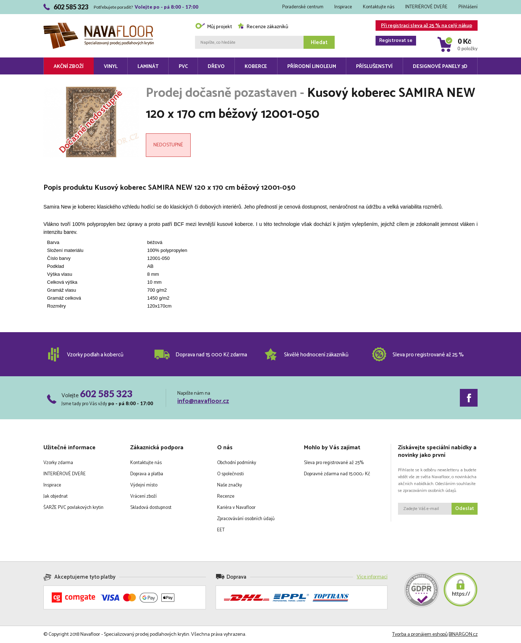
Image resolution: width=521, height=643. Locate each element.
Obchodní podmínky (236, 463)
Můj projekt (213, 27)
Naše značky (229, 485)
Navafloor (98, 25)
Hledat (319, 42)
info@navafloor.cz (203, 401)
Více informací (372, 577)
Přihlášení (468, 7)
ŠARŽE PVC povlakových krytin (73, 507)
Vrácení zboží (143, 496)
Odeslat (464, 509)
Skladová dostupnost (150, 507)
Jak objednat (55, 496)
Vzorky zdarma (58, 463)
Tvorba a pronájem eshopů (420, 634)
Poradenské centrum (302, 7)
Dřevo (216, 67)
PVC (183, 67)
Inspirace (343, 7)
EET (221, 530)
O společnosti (230, 474)
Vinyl (111, 67)
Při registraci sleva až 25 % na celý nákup (424, 26)
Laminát (147, 67)
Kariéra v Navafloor (236, 507)
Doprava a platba (146, 474)
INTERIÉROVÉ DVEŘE (426, 7)
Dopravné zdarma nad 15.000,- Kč (337, 474)
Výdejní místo (143, 485)
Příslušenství (374, 67)
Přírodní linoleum (311, 67)
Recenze (225, 496)
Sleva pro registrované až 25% (334, 463)
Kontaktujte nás (378, 7)
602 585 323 (106, 393)
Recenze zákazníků (262, 27)
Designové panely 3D (440, 67)
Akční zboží (69, 67)
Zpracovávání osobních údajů (246, 519)
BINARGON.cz (463, 634)
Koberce (256, 67)
